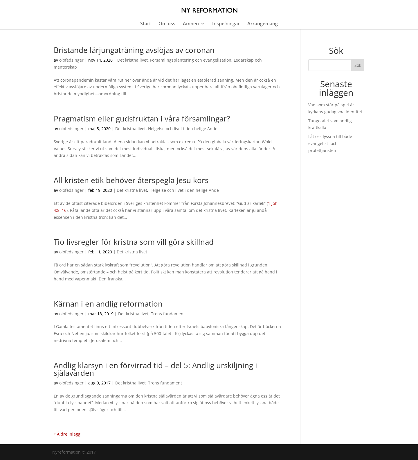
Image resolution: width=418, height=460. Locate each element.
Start (145, 24)
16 (64, 210)
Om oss (166, 24)
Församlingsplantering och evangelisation (190, 60)
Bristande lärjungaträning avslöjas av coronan (134, 50)
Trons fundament (168, 313)
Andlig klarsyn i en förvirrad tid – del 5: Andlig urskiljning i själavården (155, 369)
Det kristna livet (132, 60)
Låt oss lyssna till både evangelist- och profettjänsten (330, 143)
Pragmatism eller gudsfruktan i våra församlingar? (142, 118)
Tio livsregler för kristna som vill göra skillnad (134, 242)
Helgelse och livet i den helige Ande (182, 128)
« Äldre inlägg (67, 434)
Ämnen (191, 24)
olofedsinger (71, 60)
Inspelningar (226, 24)
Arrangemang (262, 24)
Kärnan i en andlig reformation (108, 303)
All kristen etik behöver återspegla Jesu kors (131, 180)
